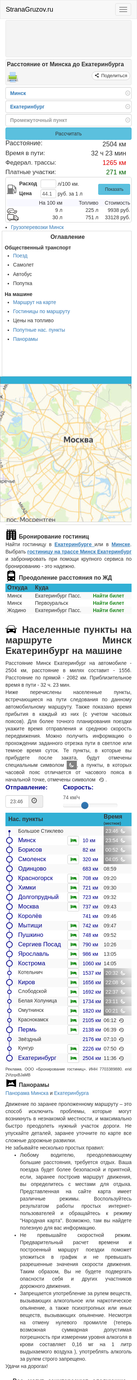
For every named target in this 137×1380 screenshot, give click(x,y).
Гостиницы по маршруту (41, 311)
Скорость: (78, 787)
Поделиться (113, 75)
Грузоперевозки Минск (37, 227)
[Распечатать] (12, 79)
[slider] (84, 805)
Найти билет (108, 596)
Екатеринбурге (74, 544)
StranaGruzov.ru (29, 9)
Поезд (20, 256)
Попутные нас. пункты (39, 330)
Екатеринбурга (71, 1093)
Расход (28, 183)
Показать (114, 189)
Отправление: (26, 787)
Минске (121, 544)
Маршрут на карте (34, 302)
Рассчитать (68, 134)
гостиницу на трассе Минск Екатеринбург (79, 552)
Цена (25, 193)
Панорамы (25, 339)
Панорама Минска (27, 1093)
